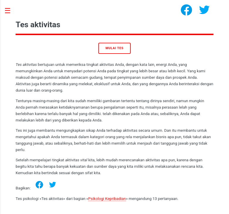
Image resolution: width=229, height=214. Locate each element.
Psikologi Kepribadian (107, 198)
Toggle (10, 11)
